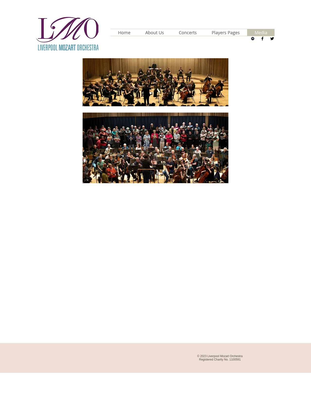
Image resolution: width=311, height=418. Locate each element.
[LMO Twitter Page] (272, 38)
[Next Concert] (252, 38)
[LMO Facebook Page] (262, 38)
